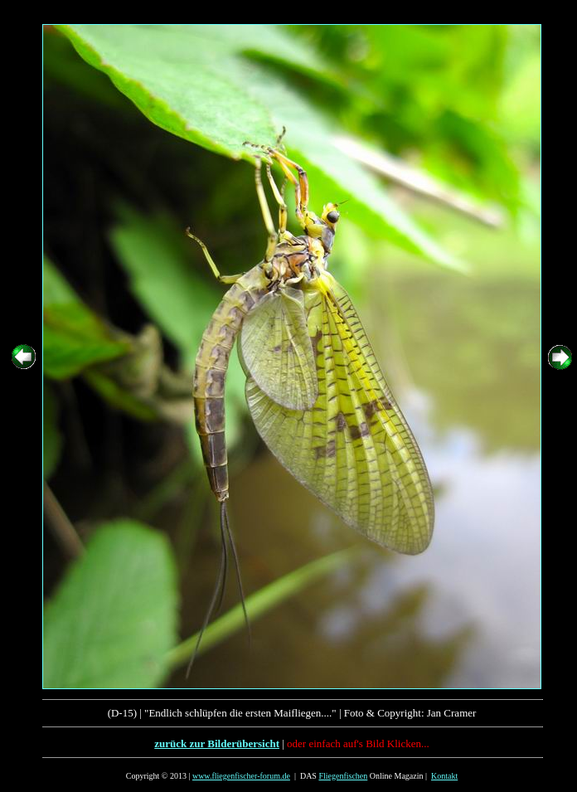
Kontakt (444, 775)
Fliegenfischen (342, 775)
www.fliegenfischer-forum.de (241, 775)
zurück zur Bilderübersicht (216, 743)
